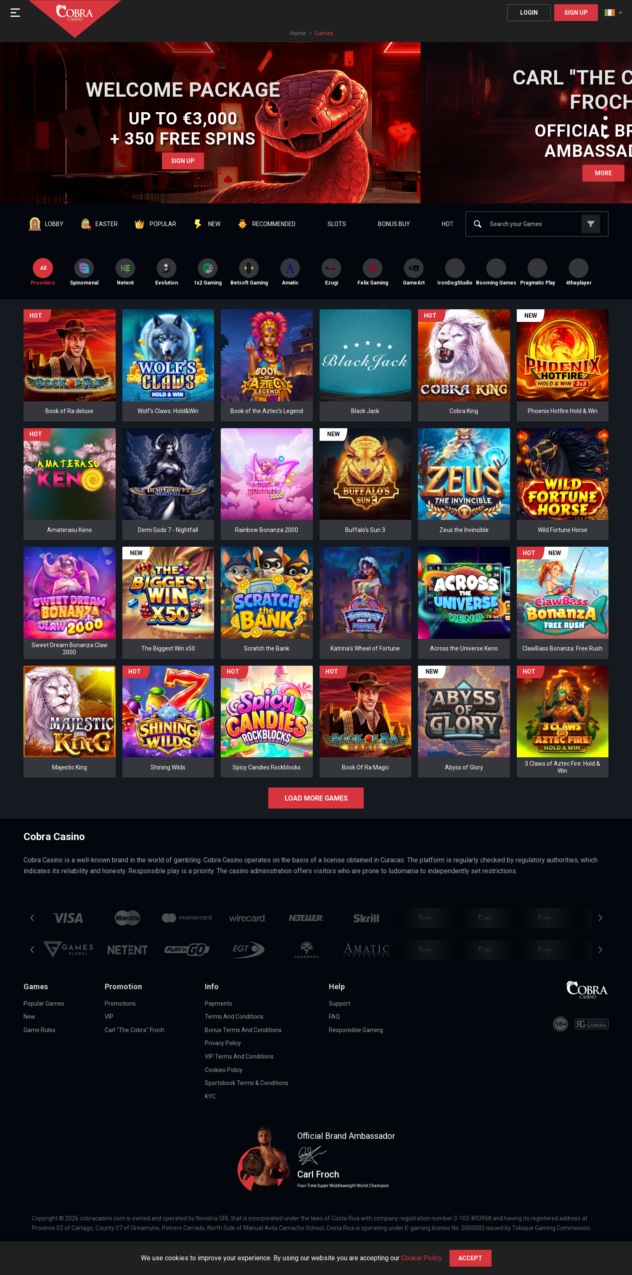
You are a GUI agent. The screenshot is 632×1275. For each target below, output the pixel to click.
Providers (43, 272)
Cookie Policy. (422, 1258)
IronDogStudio (455, 272)
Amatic (290, 272)
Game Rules (40, 1030)
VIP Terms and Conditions (239, 1056)
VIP (109, 1016)
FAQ (334, 1016)
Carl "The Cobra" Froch (134, 1030)
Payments (218, 1003)
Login (529, 12)
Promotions (120, 1003)
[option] (84, 272)
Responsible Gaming (356, 1030)
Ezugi (331, 272)
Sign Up (576, 12)
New (29, 1016)
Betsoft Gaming (249, 272)
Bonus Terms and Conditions (243, 1030)
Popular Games (44, 1003)
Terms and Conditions (234, 1016)
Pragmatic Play (537, 272)
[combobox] (613, 12)
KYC (210, 1096)
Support (339, 1003)
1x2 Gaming (208, 272)
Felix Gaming (372, 272)
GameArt (414, 272)
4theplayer (579, 272)
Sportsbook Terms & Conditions (246, 1083)
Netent (125, 272)
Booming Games (496, 272)
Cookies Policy (224, 1070)
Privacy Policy (223, 1043)
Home (298, 33)
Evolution (166, 272)
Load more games (316, 798)
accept (470, 1258)
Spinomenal (84, 272)
